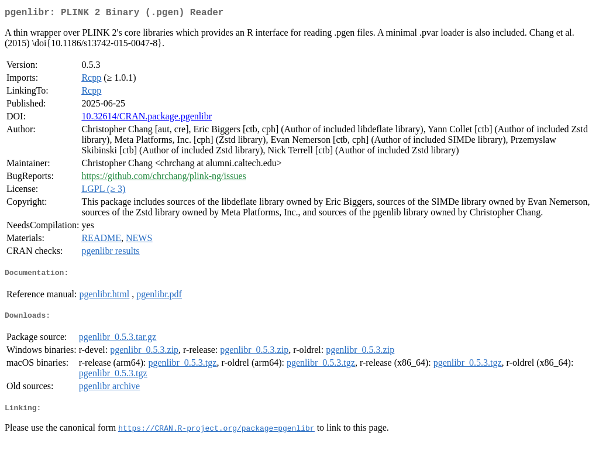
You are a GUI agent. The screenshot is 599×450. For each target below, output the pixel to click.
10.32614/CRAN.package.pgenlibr (146, 118)
